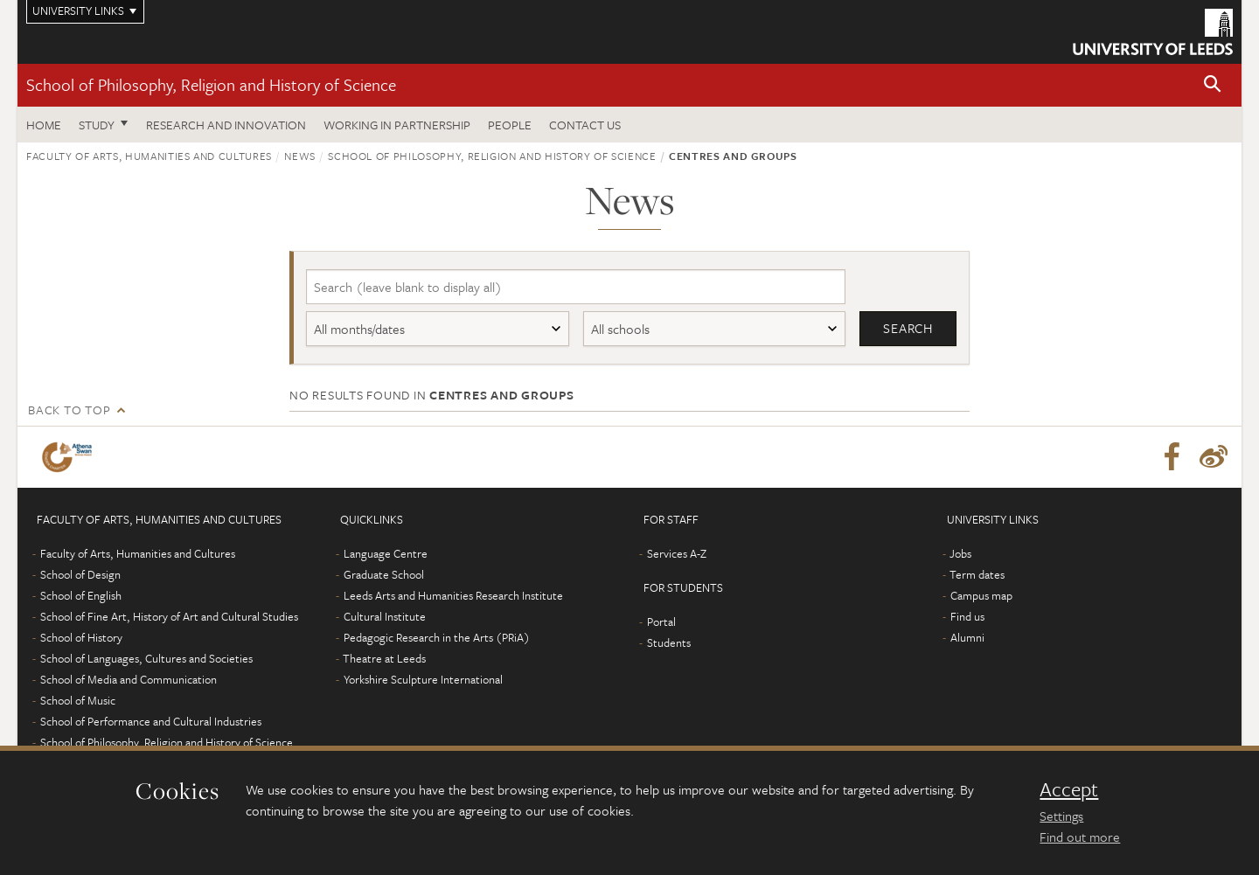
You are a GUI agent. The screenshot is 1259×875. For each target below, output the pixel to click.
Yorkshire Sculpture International (423, 680)
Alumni (967, 638)
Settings (1061, 815)
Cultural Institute (385, 617)
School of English (81, 596)
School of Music (77, 701)
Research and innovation (226, 124)
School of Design (80, 575)
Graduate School (384, 575)
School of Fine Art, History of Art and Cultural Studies (169, 617)
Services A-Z (676, 554)
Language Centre (386, 554)
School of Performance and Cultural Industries (150, 722)
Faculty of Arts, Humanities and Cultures (149, 155)
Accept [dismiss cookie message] (1069, 789)
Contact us (585, 124)
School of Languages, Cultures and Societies (146, 659)
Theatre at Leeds (384, 659)
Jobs (960, 554)
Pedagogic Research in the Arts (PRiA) (437, 638)
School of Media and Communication (128, 680)
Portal (661, 622)
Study (97, 124)
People (510, 124)
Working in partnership (396, 124)
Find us (967, 617)
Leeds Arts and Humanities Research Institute (453, 596)
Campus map (981, 596)
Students (669, 643)
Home (43, 124)
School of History (81, 638)
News (300, 155)
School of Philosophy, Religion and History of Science (211, 84)
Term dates (977, 575)
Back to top (69, 410)
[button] (1213, 85)
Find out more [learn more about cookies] (1080, 836)
